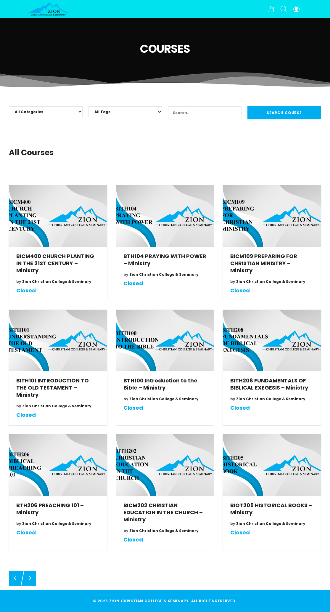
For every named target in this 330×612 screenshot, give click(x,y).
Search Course (284, 112)
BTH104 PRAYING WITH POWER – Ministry (164, 260)
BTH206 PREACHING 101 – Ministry (50, 509)
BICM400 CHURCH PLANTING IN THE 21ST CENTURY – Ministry (55, 263)
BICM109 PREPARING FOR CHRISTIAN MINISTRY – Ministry (263, 263)
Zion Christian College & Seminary (56, 281)
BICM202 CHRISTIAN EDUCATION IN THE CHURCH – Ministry (163, 512)
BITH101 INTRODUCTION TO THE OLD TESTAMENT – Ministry (52, 387)
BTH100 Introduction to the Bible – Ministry (160, 384)
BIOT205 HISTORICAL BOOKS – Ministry (271, 509)
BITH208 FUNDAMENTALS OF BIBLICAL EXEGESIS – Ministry (269, 384)
